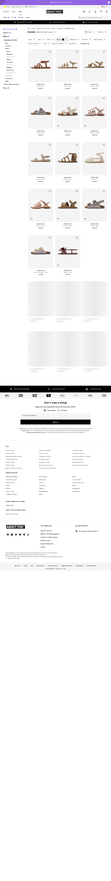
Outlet (7, 7)
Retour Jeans (10, 709)
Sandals (60, 28)
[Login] (89, 11)
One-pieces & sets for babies (81, 674)
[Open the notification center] (95, 11)
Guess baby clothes (12, 677)
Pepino (8, 704)
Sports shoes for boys (46, 683)
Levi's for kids (76, 698)
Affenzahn (42, 698)
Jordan (41, 701)
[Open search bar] (79, 17)
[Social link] (8, 733)
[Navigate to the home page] (55, 11)
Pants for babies (77, 677)
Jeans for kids (10, 671)
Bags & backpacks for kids (14, 674)
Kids (20, 11)
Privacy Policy (25, 648)
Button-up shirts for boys (14, 686)
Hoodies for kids (77, 668)
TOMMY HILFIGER (11, 712)
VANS (40, 712)
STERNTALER (43, 709)
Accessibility (79, 764)
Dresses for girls (44, 677)
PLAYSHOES (76, 706)
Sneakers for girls (44, 680)
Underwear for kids (78, 671)
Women (6, 11)
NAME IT (41, 706)
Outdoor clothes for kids (80, 683)
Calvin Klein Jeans (11, 698)
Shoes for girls (10, 680)
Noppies (8, 706)
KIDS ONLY (42, 704)
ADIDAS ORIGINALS (12, 695)
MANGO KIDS (69, 28)
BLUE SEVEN (43, 695)
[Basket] (107, 11)
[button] (90, 32)
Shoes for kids (10, 668)
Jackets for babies (45, 668)
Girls (33, 28)
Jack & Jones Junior (78, 701)
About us (17, 764)
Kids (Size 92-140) (43, 28)
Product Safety (91, 764)
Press (25, 764)
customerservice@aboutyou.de (36, 650)
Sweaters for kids (77, 680)
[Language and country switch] (104, 6)
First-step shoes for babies (47, 686)
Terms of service (53, 764)
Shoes (53, 28)
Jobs (31, 764)
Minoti (74, 704)
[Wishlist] (101, 11)
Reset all (84, 43)
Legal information (66, 764)
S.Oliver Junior (10, 701)
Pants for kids (43, 671)
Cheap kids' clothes (45, 674)
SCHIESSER (75, 709)
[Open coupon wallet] (84, 11)
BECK (74, 695)
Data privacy (40, 764)
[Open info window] (109, 3)
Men (13, 11)
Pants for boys (10, 683)
